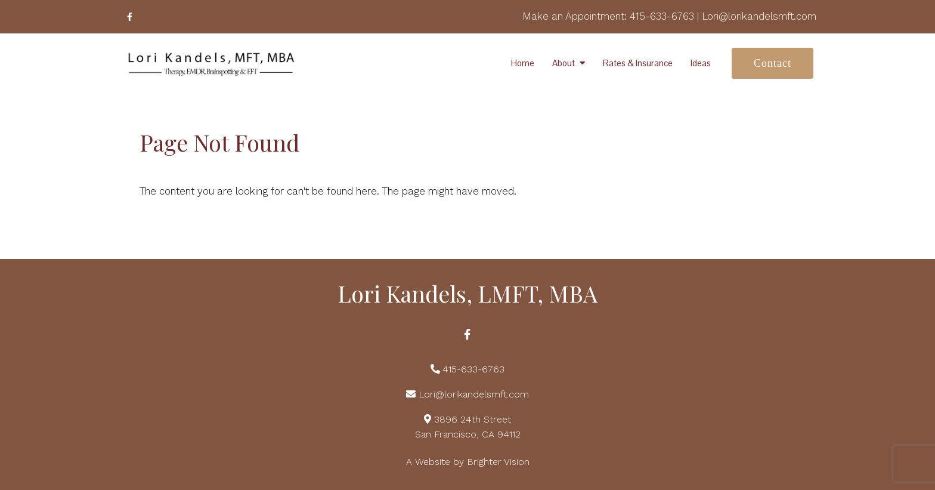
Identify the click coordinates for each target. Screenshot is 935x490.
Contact (772, 63)
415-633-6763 (662, 16)
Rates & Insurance (638, 63)
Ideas (701, 63)
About (563, 63)
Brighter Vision (498, 461)
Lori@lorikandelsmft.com (759, 16)
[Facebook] (129, 16)
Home (522, 63)
